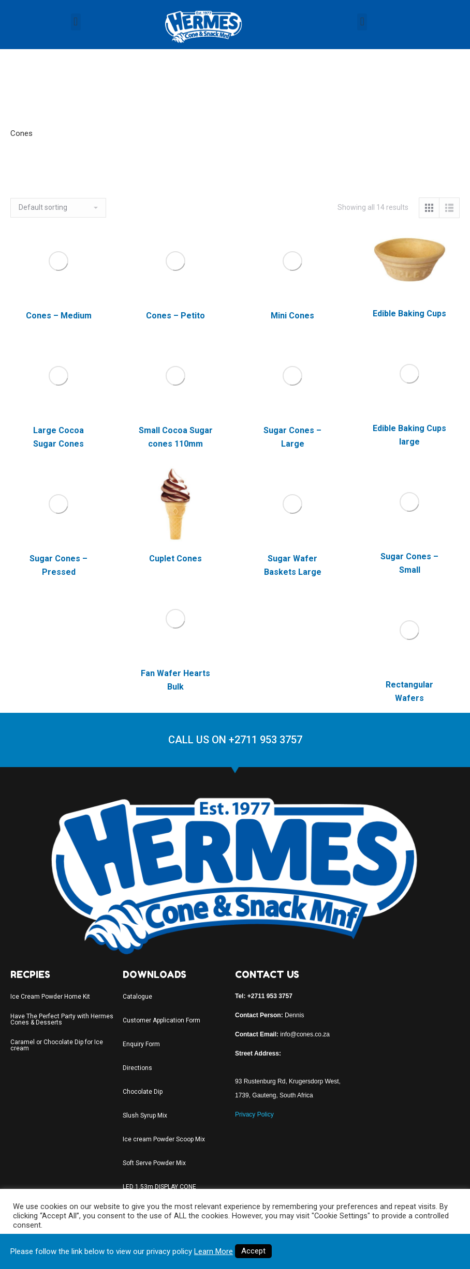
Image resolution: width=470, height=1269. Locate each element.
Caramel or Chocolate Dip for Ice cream (56, 1045)
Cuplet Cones (175, 558)
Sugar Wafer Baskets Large (292, 565)
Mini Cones (292, 315)
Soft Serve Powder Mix (154, 1163)
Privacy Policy (254, 1114)
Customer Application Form (161, 1020)
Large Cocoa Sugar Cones (58, 437)
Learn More (213, 1251)
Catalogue (137, 996)
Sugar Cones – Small (409, 563)
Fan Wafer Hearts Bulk (175, 680)
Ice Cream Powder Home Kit (50, 996)
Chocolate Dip (143, 1092)
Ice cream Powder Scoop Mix (164, 1139)
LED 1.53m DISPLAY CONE (159, 1187)
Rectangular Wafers (409, 691)
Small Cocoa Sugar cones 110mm (176, 437)
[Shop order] (58, 208)
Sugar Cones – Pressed (58, 565)
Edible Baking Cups (409, 313)
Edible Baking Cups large (409, 435)
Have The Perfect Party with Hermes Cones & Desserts (61, 1019)
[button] (76, 21)
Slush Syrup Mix (145, 1115)
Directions (137, 1068)
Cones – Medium (59, 315)
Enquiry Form (141, 1044)
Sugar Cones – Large (292, 437)
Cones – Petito (175, 315)
